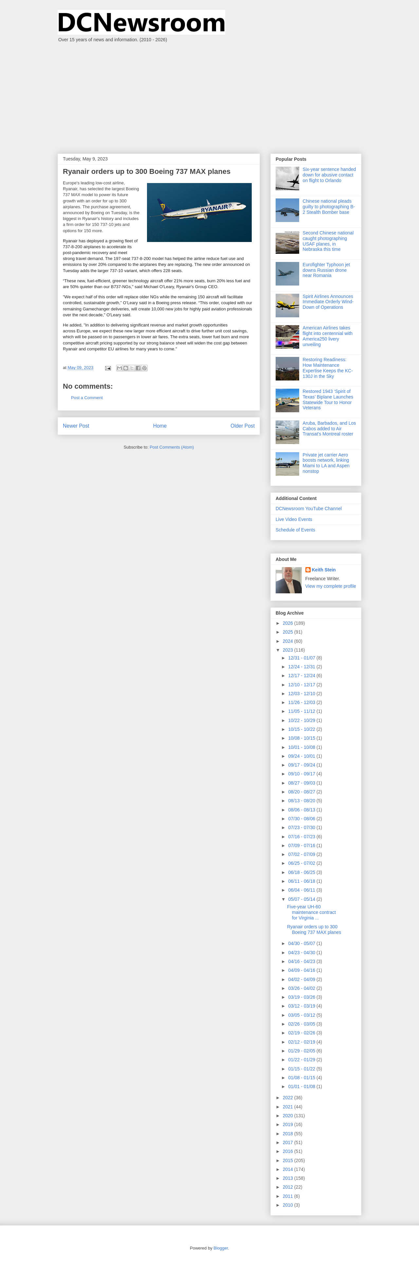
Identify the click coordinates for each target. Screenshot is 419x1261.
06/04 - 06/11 (302, 890)
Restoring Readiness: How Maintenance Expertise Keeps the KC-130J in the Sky (328, 368)
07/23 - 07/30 (302, 827)
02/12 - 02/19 (302, 1042)
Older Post (242, 426)
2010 (288, 1205)
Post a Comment (87, 397)
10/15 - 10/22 (302, 729)
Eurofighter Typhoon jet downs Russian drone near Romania (326, 270)
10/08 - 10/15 (302, 738)
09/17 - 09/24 (302, 765)
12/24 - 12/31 (302, 666)
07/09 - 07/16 (302, 845)
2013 (288, 1178)
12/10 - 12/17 (302, 684)
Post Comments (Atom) (172, 447)
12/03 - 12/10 (302, 693)
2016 (288, 1151)
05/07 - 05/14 (302, 899)
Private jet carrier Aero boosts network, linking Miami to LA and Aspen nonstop (326, 463)
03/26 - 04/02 (302, 988)
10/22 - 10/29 (302, 720)
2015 (288, 1160)
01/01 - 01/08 (302, 1086)
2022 (288, 1097)
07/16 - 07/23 (302, 836)
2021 (288, 1106)
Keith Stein (324, 569)
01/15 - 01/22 (302, 1068)
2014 (288, 1169)
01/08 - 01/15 (302, 1077)
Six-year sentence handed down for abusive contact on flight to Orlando (329, 175)
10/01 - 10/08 (302, 747)
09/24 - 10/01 (302, 756)
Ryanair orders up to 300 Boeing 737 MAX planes (314, 929)
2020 (288, 1115)
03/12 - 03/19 (302, 1006)
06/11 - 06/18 (302, 881)
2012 (288, 1187)
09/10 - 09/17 (302, 773)
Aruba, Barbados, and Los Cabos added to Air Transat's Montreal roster (329, 428)
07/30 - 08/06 (302, 818)
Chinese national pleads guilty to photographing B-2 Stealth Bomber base (329, 206)
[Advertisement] (209, 94)
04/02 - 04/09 (302, 979)
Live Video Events (294, 519)
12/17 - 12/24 (302, 675)
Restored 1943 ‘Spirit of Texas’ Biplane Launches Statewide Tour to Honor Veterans (328, 399)
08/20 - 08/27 (302, 791)
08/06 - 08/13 (302, 809)
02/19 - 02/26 (302, 1032)
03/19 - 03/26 (302, 997)
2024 (288, 641)
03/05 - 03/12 (302, 1015)
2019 (288, 1124)
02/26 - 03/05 (302, 1024)
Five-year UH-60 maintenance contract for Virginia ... (311, 912)
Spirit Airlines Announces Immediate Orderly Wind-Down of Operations (328, 302)
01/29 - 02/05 (302, 1050)
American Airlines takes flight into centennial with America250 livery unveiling (328, 336)
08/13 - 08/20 (302, 800)
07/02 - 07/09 (302, 854)
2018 (288, 1133)
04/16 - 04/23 (302, 961)
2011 (288, 1196)
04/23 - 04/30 (302, 952)
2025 (288, 632)
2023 (288, 650)
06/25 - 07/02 (302, 863)
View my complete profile (330, 586)
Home (160, 426)
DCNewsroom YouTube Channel (309, 508)
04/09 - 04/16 (302, 970)
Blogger (220, 1248)
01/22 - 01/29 (302, 1059)
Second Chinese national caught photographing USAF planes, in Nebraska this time (328, 241)
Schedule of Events (295, 529)
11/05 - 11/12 (302, 711)
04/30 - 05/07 (302, 943)
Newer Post (76, 426)
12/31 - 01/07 (302, 657)
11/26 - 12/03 (302, 702)
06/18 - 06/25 (302, 872)
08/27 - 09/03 (302, 783)
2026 (288, 623)
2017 (288, 1142)
